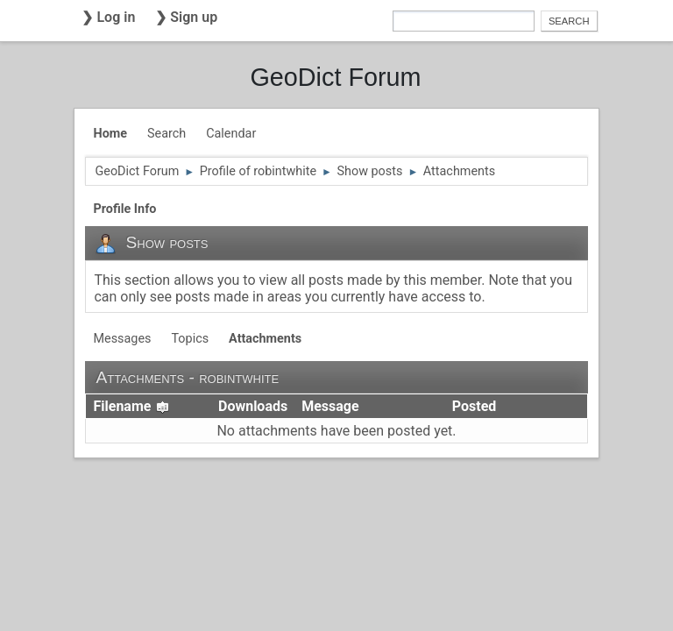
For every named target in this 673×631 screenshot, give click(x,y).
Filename (131, 406)
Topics (190, 338)
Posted (474, 406)
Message (329, 406)
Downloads (252, 406)
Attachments (265, 338)
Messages (122, 338)
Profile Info (124, 209)
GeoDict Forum (335, 77)
